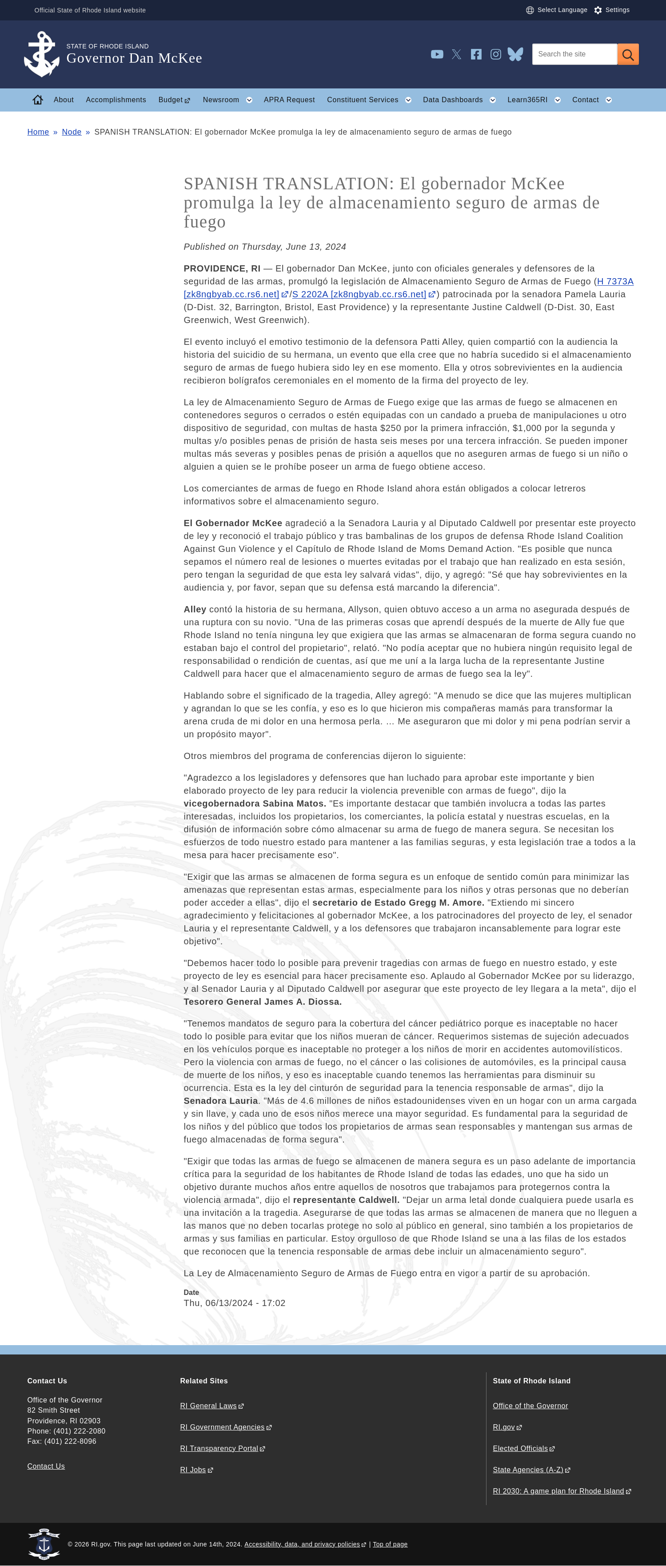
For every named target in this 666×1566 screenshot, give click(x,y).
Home (38, 132)
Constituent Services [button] (372, 100)
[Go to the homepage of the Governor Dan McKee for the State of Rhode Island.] (47, 54)
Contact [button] (595, 100)
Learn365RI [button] (536, 100)
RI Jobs (193, 1470)
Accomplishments (116, 100)
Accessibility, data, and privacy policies (302, 1544)
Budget (171, 100)
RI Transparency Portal (219, 1448)
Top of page (390, 1544)
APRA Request (289, 100)
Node (72, 132)
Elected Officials (520, 1448)
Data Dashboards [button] (462, 100)
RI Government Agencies (222, 1427)
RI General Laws (208, 1406)
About (64, 100)
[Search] (575, 54)
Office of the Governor (530, 1406)
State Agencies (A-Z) (528, 1470)
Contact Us (46, 1466)
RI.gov (504, 1427)
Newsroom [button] (230, 100)
